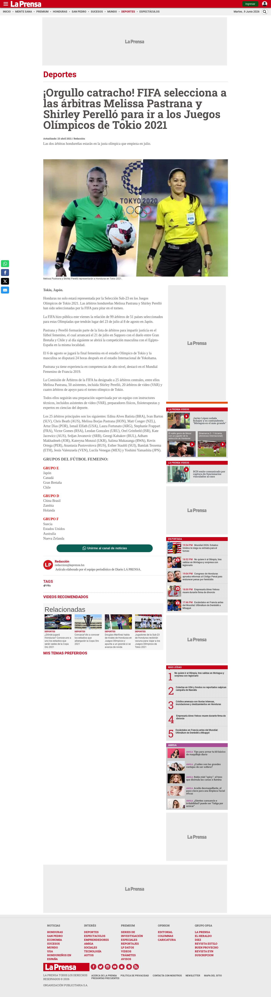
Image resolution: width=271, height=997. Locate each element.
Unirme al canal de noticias (107, 548)
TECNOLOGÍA (92, 951)
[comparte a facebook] (5, 272)
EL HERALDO (203, 936)
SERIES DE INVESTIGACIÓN (132, 934)
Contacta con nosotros (167, 975)
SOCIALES (90, 947)
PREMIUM (128, 925)
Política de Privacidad (135, 975)
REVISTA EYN (204, 951)
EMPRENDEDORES (96, 940)
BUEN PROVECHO (206, 947)
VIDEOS (126, 951)
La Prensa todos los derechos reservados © (65, 977)
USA (50, 951)
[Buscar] (265, 12)
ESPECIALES (129, 940)
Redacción (79, 138)
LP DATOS (127, 947)
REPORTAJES (130, 943)
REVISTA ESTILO (206, 943)
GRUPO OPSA (203, 925)
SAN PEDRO (55, 936)
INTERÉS (90, 925)
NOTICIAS (53, 925)
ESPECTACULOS (94, 936)
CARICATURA (167, 940)
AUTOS (89, 955)
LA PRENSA (202, 932)
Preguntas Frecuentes (105, 978)
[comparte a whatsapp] (5, 263)
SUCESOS (53, 943)
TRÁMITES (128, 955)
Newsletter (193, 975)
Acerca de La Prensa (104, 975)
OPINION (164, 925)
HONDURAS (55, 932)
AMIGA (88, 943)
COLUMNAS (165, 936)
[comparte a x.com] (5, 281)
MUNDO (52, 947)
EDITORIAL (165, 932)
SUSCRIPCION (204, 955)
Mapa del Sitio (213, 975)
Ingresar (250, 3)
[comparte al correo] (5, 290)
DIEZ (198, 940)
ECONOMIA (54, 940)
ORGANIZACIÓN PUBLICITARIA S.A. (65, 985)
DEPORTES (91, 932)
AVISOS (126, 959)
